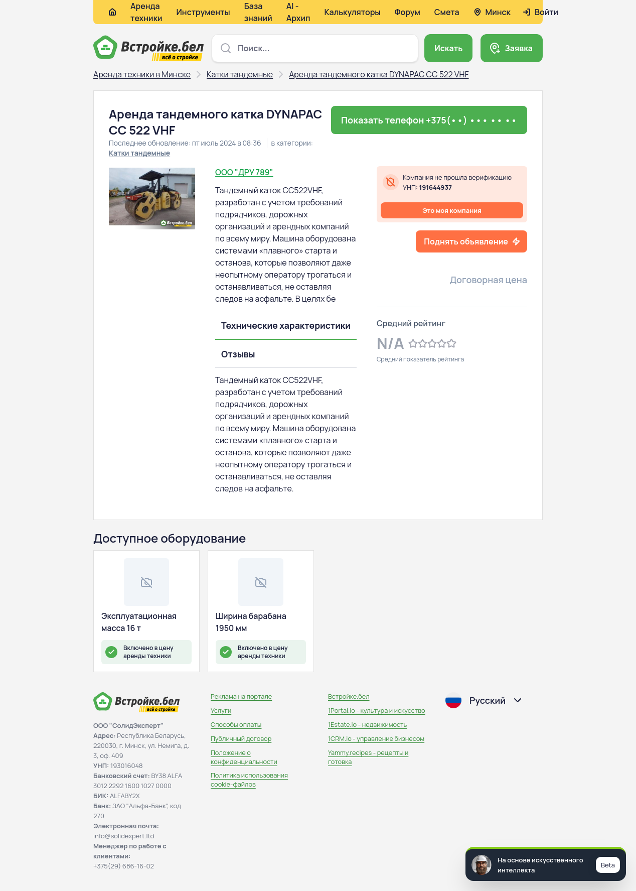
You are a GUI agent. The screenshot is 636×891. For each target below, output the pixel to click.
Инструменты (203, 12)
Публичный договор (241, 738)
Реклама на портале (241, 696)
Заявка (519, 48)
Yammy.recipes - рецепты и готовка (368, 757)
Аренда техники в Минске (142, 74)
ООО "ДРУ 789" (244, 172)
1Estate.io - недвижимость (367, 724)
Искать (448, 48)
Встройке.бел (349, 696)
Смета (446, 12)
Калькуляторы (352, 12)
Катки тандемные (240, 74)
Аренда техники (146, 12)
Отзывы (238, 354)
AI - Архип (298, 12)
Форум (407, 12)
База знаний (258, 12)
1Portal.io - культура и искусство (376, 710)
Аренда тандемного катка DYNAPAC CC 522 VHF (378, 74)
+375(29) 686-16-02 (123, 865)
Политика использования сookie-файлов (249, 780)
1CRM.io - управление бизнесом (376, 738)
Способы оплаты (236, 724)
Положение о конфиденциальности (244, 757)
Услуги (221, 710)
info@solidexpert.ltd (123, 835)
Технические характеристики (286, 325)
